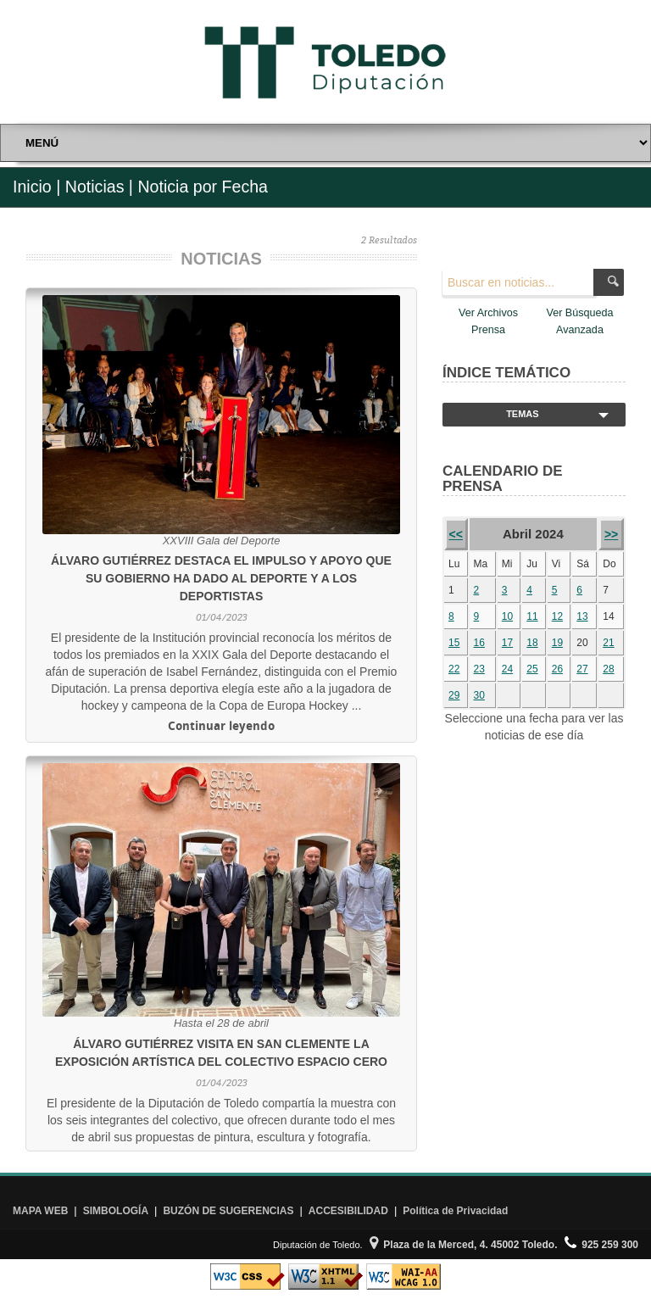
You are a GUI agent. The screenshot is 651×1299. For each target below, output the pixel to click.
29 (453, 695)
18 (531, 643)
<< (456, 534)
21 (608, 643)
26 (557, 669)
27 (581, 669)
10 (507, 616)
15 (453, 643)
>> (611, 534)
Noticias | (99, 186)
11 (531, 616)
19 (557, 643)
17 (507, 643)
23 (479, 669)
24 (507, 669)
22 (453, 669)
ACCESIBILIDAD (348, 1211)
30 (479, 695)
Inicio (32, 186)
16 (479, 643)
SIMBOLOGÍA (115, 1211)
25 (531, 669)
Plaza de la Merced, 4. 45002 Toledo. (464, 1245)
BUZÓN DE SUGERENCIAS (228, 1211)
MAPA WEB (40, 1211)
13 (581, 616)
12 (557, 616)
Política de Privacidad (455, 1211)
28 (608, 669)
